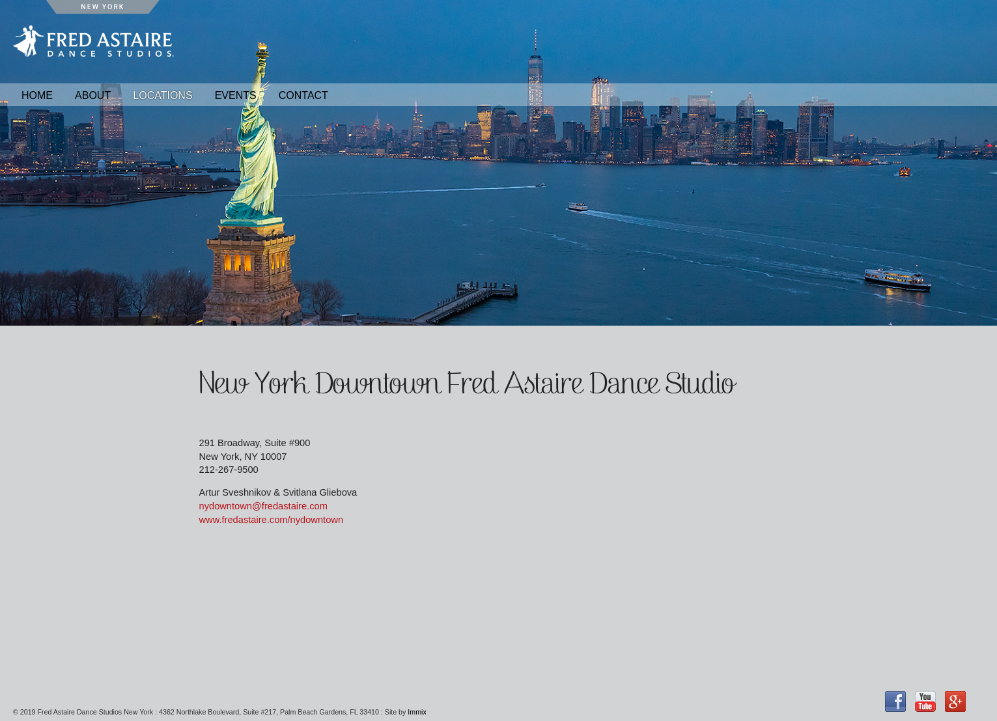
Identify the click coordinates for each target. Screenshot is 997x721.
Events (236, 95)
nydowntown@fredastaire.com (263, 506)
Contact (303, 95)
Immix (417, 712)
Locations (162, 95)
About (93, 95)
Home (37, 95)
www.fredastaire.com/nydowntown (271, 520)
